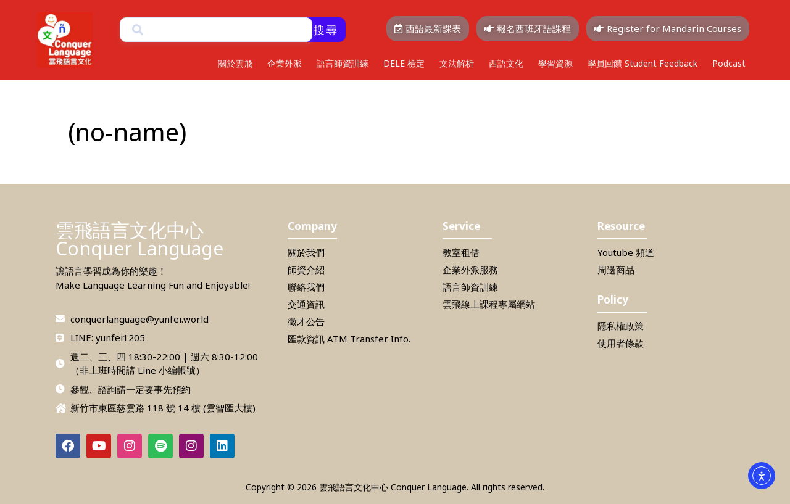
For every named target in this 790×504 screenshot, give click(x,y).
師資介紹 (306, 269)
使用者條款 (620, 343)
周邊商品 (615, 269)
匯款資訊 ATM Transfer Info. (349, 339)
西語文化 (506, 63)
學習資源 (555, 63)
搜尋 (326, 29)
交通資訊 (306, 304)
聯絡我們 (306, 287)
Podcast (729, 63)
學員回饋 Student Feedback (642, 63)
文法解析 (456, 63)
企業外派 (284, 63)
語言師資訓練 (342, 63)
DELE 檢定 (404, 63)
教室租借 (461, 252)
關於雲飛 (235, 63)
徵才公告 (306, 321)
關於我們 (306, 252)
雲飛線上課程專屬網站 (489, 304)
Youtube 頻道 (625, 252)
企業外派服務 (470, 269)
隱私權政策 (620, 326)
